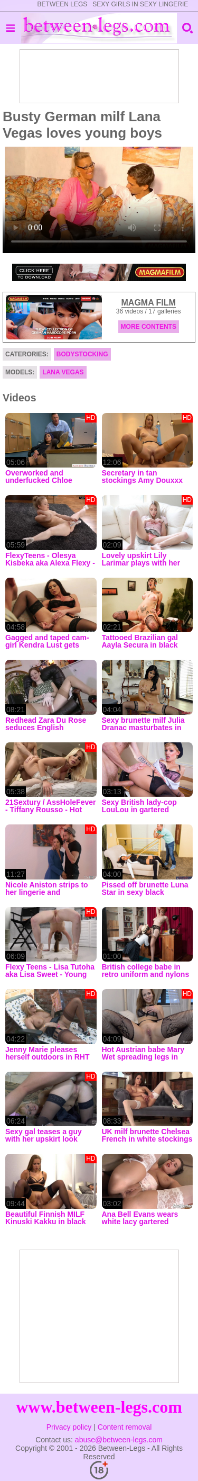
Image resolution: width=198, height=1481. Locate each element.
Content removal (125, 1427)
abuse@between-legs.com (119, 1439)
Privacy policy (69, 1427)
